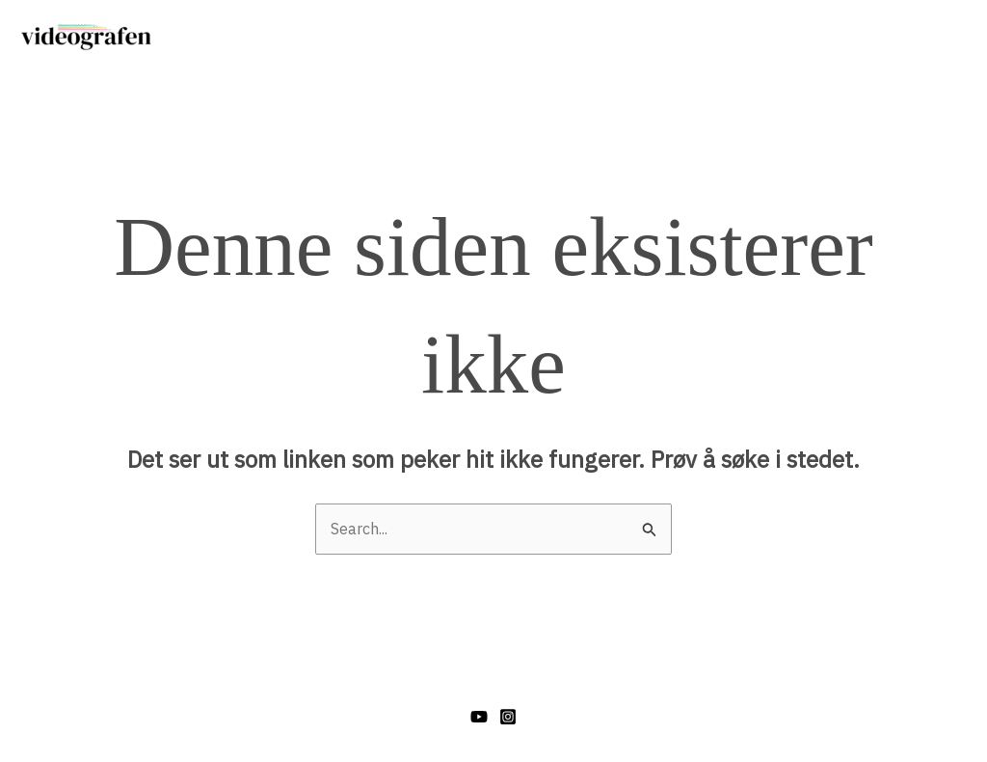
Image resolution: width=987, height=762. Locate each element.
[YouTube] (479, 716)
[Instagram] (508, 716)
